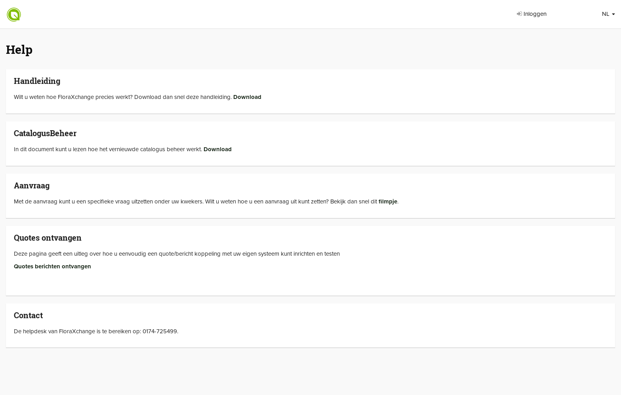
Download (247, 97)
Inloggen (532, 13)
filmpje (388, 201)
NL (608, 13)
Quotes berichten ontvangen (52, 266)
